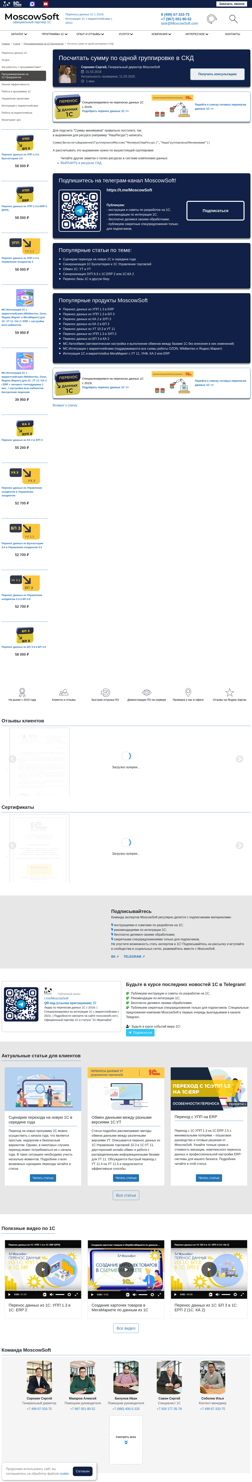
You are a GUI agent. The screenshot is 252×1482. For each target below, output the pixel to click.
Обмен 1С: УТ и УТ (77, 269)
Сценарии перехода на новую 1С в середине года (99, 259)
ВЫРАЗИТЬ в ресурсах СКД (81, 163)
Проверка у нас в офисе (188, 699)
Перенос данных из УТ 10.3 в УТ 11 (89, 329)
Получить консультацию (217, 74)
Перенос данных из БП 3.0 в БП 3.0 (24, 646)
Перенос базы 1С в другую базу (86, 279)
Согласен (83, 1471)
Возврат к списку (65, 405)
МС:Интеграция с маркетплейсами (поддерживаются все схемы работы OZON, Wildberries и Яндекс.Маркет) (142, 348)
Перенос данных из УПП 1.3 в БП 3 (89, 314)
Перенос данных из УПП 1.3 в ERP (88, 309)
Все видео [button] (126, 1328)
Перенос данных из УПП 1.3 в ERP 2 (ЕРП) (24, 208)
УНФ (144, 353)
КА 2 (153, 353)
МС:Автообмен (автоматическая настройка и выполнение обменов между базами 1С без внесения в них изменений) (148, 343)
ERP (166, 353)
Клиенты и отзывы (64, 699)
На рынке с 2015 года (22, 699)
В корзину (26, 173)
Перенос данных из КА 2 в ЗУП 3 (22, 439)
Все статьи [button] (126, 1195)
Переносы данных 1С (85, 14)
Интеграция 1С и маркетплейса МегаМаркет (95, 353)
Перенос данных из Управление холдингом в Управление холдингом (22, 491)
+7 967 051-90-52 (82, 1409)
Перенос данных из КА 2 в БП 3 (86, 324)
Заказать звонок (232, 4)
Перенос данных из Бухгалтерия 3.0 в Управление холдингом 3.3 (22, 545)
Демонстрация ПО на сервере (146, 699)
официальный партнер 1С (32, 22)
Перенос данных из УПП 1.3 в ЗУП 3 (89, 334)
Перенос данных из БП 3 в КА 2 (86, 338)
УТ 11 (135, 353)
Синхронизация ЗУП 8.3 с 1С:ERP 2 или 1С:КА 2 (98, 274)
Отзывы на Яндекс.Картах (229, 699)
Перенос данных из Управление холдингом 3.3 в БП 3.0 (22, 597)
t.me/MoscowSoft (56, 998)
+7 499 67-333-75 (39, 1409)
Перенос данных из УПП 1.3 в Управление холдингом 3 (20, 260)
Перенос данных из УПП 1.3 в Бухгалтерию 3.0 (20, 156)
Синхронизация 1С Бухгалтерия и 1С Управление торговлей (107, 264)
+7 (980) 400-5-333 (125, 1409)
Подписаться (215, 211)
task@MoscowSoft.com (179, 23)
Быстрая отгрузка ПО (105, 699)
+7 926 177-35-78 (169, 1409)
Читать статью (43, 1178)
